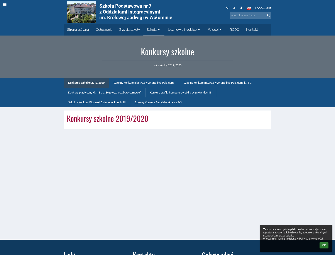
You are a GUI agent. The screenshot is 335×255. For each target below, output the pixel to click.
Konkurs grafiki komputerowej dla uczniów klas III (181, 92)
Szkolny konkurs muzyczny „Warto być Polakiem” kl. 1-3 (217, 82)
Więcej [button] (215, 30)
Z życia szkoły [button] (129, 30)
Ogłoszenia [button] (104, 30)
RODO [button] (234, 30)
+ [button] (227, 8)
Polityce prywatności (311, 238)
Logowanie (263, 8)
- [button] (234, 8)
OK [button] (324, 245)
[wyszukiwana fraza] (250, 15)
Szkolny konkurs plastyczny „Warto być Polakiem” (143, 82)
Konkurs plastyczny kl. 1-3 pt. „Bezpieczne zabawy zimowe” (104, 92)
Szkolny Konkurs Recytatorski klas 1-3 (158, 102)
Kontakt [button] (252, 30)
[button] (249, 8)
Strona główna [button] (78, 30)
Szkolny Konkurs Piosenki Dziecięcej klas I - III (97, 102)
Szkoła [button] (154, 30)
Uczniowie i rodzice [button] (184, 30)
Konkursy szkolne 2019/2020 (86, 82)
